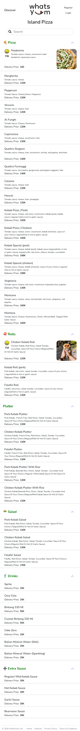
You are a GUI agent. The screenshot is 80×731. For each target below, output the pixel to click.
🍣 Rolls (9, 334)
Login (68, 12)
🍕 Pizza (9, 42)
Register (68, 7)
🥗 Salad (10, 512)
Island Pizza (40, 22)
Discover (10, 10)
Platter (8, 406)
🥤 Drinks (10, 576)
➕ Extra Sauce (14, 668)
